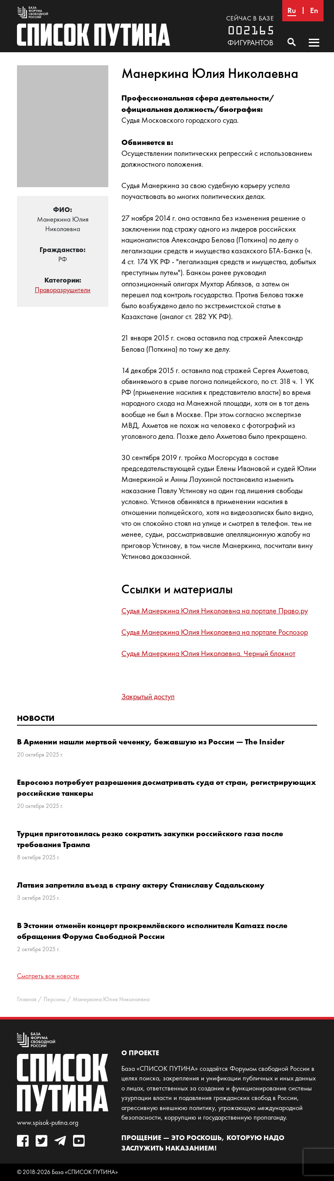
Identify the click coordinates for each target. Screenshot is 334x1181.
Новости (35, 718)
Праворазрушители (62, 290)
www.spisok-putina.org (47, 1122)
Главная (27, 999)
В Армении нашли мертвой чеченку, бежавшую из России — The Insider (150, 742)
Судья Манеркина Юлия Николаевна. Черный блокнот (208, 653)
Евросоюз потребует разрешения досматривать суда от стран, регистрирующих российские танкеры (166, 787)
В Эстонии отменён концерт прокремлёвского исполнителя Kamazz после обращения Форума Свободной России (152, 930)
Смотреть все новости (48, 976)
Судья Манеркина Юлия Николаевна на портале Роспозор (214, 632)
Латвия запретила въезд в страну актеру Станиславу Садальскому (140, 885)
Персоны (54, 999)
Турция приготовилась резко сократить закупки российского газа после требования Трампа (150, 838)
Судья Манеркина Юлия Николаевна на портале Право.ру (214, 611)
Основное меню (314, 51)
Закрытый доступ (147, 696)
